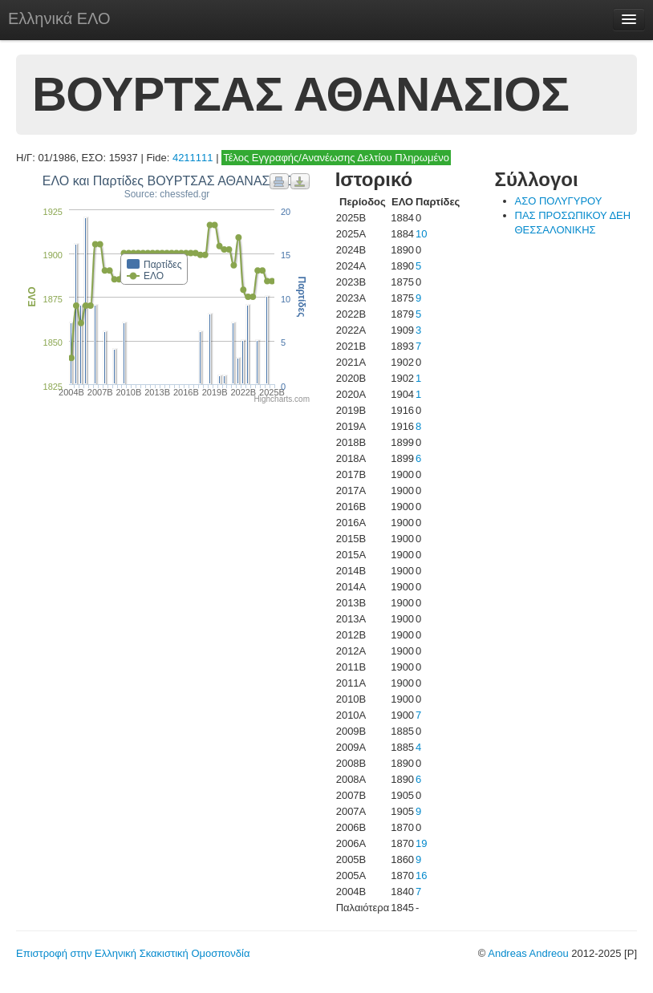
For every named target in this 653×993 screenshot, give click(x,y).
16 (421, 875)
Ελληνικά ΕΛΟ (59, 18)
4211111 (192, 158)
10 (421, 234)
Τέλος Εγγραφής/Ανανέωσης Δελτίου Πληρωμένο (336, 158)
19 (421, 843)
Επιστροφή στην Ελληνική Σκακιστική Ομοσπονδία (132, 953)
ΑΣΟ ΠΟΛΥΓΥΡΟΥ (558, 201)
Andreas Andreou (528, 953)
